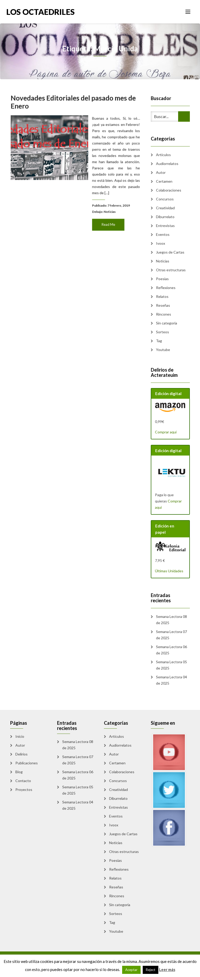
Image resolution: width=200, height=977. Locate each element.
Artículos (163, 154)
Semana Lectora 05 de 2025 (171, 665)
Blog (19, 772)
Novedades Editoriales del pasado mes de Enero (73, 105)
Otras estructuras (171, 270)
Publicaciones (26, 763)
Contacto (23, 780)
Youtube (163, 349)
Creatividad (165, 208)
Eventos (163, 234)
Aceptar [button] (131, 970)
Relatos (162, 296)
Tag (159, 341)
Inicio (19, 736)
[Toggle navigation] (188, 11)
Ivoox (160, 243)
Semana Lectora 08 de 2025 (171, 619)
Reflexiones (166, 287)
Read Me (106, 222)
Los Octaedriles (40, 11)
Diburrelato (165, 216)
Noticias (108, 209)
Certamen (164, 181)
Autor (161, 172)
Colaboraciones (168, 190)
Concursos (165, 199)
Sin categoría (166, 323)
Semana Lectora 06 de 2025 (171, 649)
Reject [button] (150, 970)
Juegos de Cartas (170, 252)
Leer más (167, 969)
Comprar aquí (166, 432)
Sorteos (162, 332)
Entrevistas (165, 225)
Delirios (21, 754)
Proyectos (23, 789)
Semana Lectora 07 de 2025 (171, 634)
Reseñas (163, 305)
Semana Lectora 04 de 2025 (171, 680)
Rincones (163, 314)
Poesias (162, 278)
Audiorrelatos (167, 163)
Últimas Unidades (169, 571)
